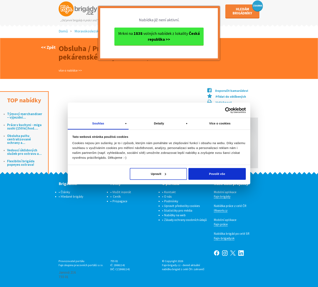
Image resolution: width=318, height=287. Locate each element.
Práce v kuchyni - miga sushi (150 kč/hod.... (24, 126)
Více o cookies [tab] (220, 123)
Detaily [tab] (159, 123)
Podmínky (171, 201)
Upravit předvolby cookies (182, 206)
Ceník (117, 196)
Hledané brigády (72, 196)
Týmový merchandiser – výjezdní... (24, 115)
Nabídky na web (175, 215)
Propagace (119, 201)
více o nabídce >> (70, 70)
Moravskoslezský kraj (90, 31)
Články (65, 192)
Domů (63, 31)
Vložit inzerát (121, 192)
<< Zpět (48, 47)
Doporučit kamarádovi (227, 91)
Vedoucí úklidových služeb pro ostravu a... (24, 152)
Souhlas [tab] (98, 123)
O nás (168, 196)
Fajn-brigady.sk (224, 238)
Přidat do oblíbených (226, 96)
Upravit (158, 174)
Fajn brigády (222, 196)
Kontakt (170, 192)
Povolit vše (217, 174)
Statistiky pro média (178, 210)
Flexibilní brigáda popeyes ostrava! (20, 163)
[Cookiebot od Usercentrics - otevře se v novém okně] (228, 110)
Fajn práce (221, 224)
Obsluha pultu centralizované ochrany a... (19, 139)
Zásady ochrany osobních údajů (185, 220)
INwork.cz (221, 210)
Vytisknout (219, 102)
